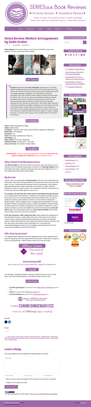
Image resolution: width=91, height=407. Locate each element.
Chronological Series (35, 336)
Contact (40, 29)
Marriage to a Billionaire (46, 287)
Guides (49, 29)
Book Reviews (70, 160)
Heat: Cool (28, 338)
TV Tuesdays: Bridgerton (73, 87)
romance (47, 338)
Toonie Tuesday (54, 338)
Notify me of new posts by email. (17, 382)
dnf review (7, 338)
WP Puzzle (83, 403)
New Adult (33, 338)
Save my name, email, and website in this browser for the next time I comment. (31, 379)
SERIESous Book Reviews (12, 403)
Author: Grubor (20, 336)
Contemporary (54, 336)
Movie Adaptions (71, 166)
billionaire (26, 336)
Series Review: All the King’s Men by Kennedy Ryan (74, 73)
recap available (41, 338)
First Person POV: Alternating (17, 338)
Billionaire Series (31, 292)
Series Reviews (16, 45)
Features (68, 163)
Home (20, 29)
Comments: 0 (25, 45)
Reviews (57, 29)
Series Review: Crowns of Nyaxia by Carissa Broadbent (75, 83)
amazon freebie (11, 336)
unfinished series (12, 339)
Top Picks (69, 29)
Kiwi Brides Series (40, 294)
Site (66, 172)
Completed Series (45, 336)
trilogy (6, 339)
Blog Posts (30, 29)
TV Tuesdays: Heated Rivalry (74, 69)
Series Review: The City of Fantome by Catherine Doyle (74, 78)
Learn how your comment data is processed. (44, 394)
